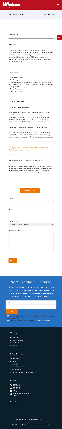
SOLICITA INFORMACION (30, 190)
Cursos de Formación (17, 340)
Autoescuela (14, 337)
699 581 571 (17, 388)
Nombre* (31, 201)
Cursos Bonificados (16, 343)
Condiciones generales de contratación (23, 372)
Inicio (45, 14)
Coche (48, 14)
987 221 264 (17, 385)
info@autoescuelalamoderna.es (23, 391)
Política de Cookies (16, 370)
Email (31, 213)
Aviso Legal (14, 364)
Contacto (13, 361)
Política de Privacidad (43, 321)
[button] (59, 37)
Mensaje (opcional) (31, 242)
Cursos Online (14, 346)
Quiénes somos (15, 358)
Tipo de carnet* (14, 221)
